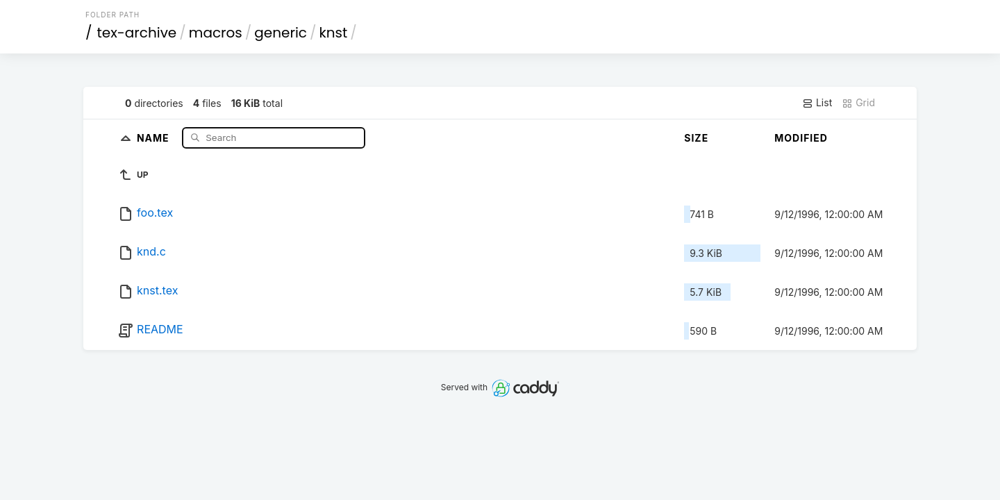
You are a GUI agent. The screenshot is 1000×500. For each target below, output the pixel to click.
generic (280, 32)
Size (696, 138)
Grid (858, 103)
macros (215, 32)
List (817, 103)
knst (333, 32)
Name (154, 137)
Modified (801, 138)
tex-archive (137, 32)
